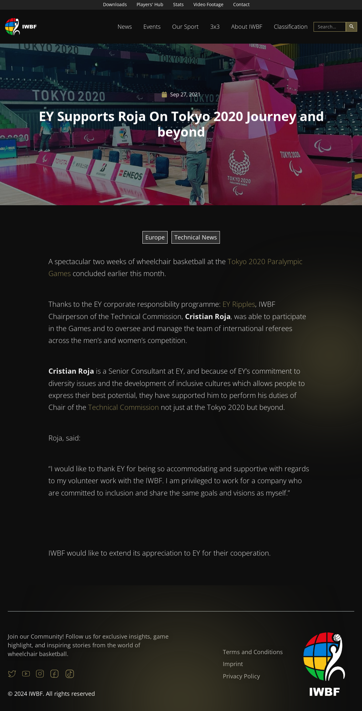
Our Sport (185, 26)
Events (151, 26)
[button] (125, 27)
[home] (21, 26)
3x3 (215, 26)
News (125, 26)
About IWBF (246, 26)
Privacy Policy (241, 676)
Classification (291, 26)
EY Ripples (238, 316)
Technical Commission (123, 419)
